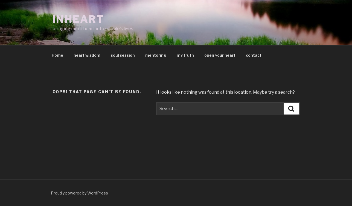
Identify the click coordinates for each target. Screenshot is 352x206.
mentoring (155, 55)
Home (57, 55)
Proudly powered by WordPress (79, 193)
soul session (123, 55)
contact (253, 55)
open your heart (219, 55)
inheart (78, 19)
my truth (185, 55)
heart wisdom (87, 55)
